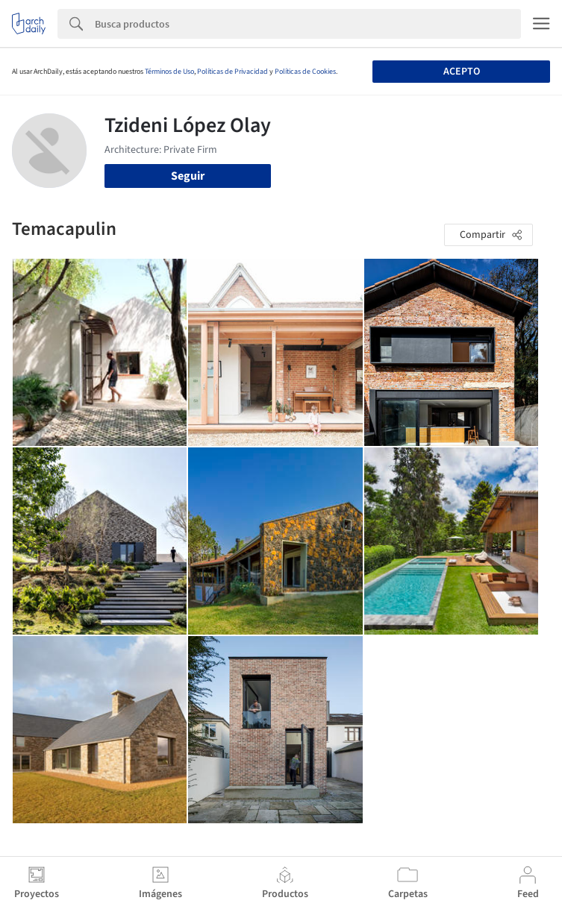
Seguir (187, 176)
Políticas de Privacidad (232, 71)
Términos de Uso (169, 71)
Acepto (461, 71)
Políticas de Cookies (305, 71)
